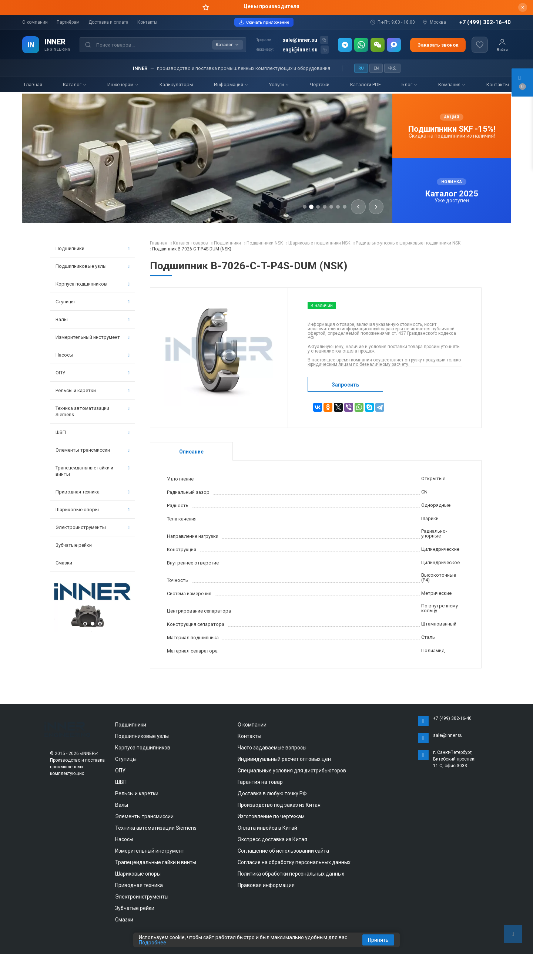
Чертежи (319, 84)
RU (361, 68)
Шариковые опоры (93, 509)
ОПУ (93, 372)
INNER (55, 41)
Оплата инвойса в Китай (267, 828)
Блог (410, 84)
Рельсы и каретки (93, 390)
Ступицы (93, 301)
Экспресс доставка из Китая (272, 839)
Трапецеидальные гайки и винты (93, 471)
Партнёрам (68, 22)
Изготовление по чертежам (271, 816)
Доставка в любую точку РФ (272, 793)
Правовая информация (266, 885)
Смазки (64, 563)
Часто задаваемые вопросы (272, 748)
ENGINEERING (57, 49)
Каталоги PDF (365, 84)
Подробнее (152, 942)
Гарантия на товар (260, 782)
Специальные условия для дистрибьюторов (292, 770)
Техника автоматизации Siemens (93, 411)
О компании (35, 22)
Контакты (147, 22)
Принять (378, 940)
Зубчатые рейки (74, 545)
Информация (231, 84)
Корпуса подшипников (93, 284)
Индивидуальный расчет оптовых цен (284, 759)
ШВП (93, 432)
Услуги (279, 84)
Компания (452, 84)
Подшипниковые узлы (93, 266)
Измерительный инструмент (93, 337)
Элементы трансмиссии (93, 450)
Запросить (345, 385)
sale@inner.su (299, 40)
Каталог (75, 84)
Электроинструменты (93, 527)
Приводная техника (93, 492)
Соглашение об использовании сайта (283, 851)
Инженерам (123, 84)
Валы (93, 319)
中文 (392, 68)
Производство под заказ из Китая (279, 805)
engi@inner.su (300, 49)
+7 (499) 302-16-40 (485, 22)
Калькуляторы (176, 84)
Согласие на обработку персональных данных (294, 862)
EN (376, 68)
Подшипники (93, 248)
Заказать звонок (438, 45)
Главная (33, 84)
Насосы (93, 355)
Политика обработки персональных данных (291, 874)
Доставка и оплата (108, 22)
